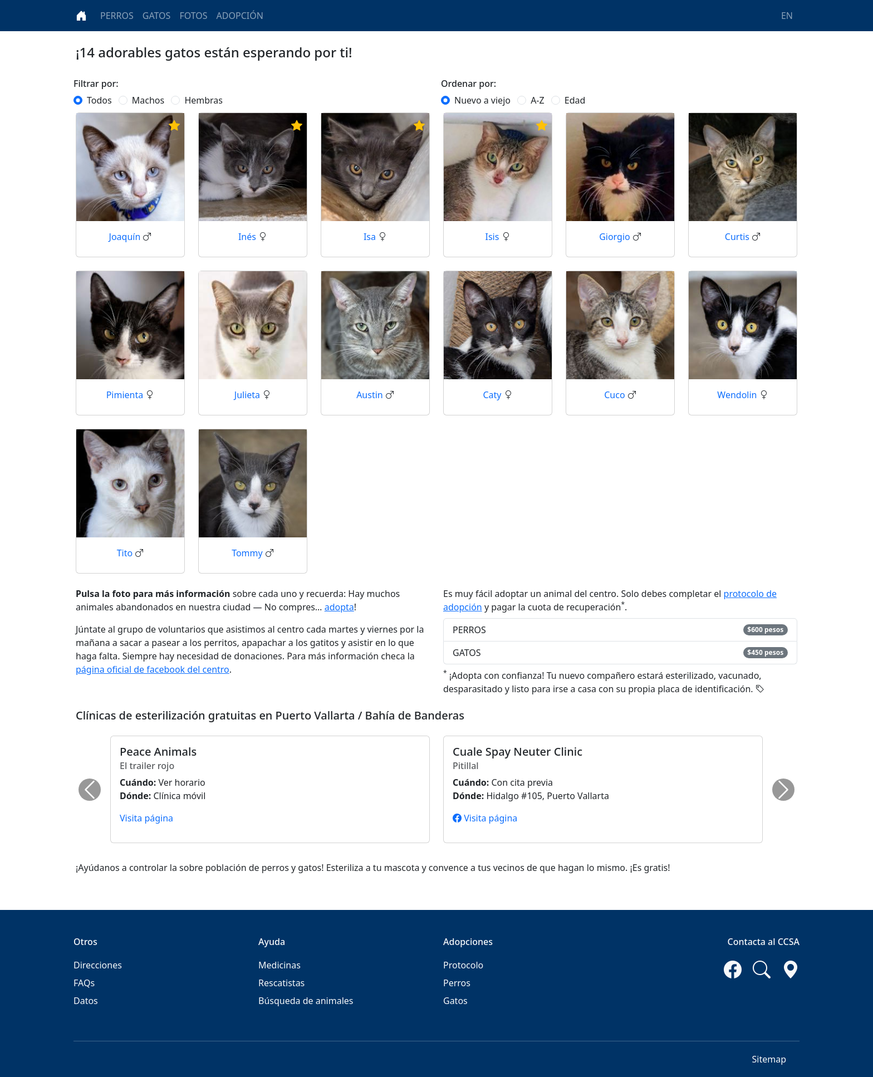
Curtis (738, 237)
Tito (126, 553)
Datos (85, 1001)
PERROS (117, 15)
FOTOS (193, 15)
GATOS (157, 15)
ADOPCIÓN (240, 15)
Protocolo (463, 965)
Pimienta (126, 395)
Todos (99, 100)
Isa (371, 237)
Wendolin (738, 395)
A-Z (538, 100)
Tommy (248, 553)
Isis (493, 237)
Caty (493, 395)
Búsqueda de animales (305, 1001)
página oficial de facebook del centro (152, 669)
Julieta (248, 395)
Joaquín (126, 237)
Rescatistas (281, 983)
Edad (575, 100)
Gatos (455, 1001)
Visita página (146, 818)
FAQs (84, 983)
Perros (456, 983)
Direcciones (97, 965)
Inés (248, 237)
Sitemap (769, 1059)
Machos (148, 100)
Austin (370, 395)
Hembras (203, 100)
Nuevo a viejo (482, 100)
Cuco (615, 395)
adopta (339, 607)
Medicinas (279, 965)
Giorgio (615, 237)
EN (787, 15)
